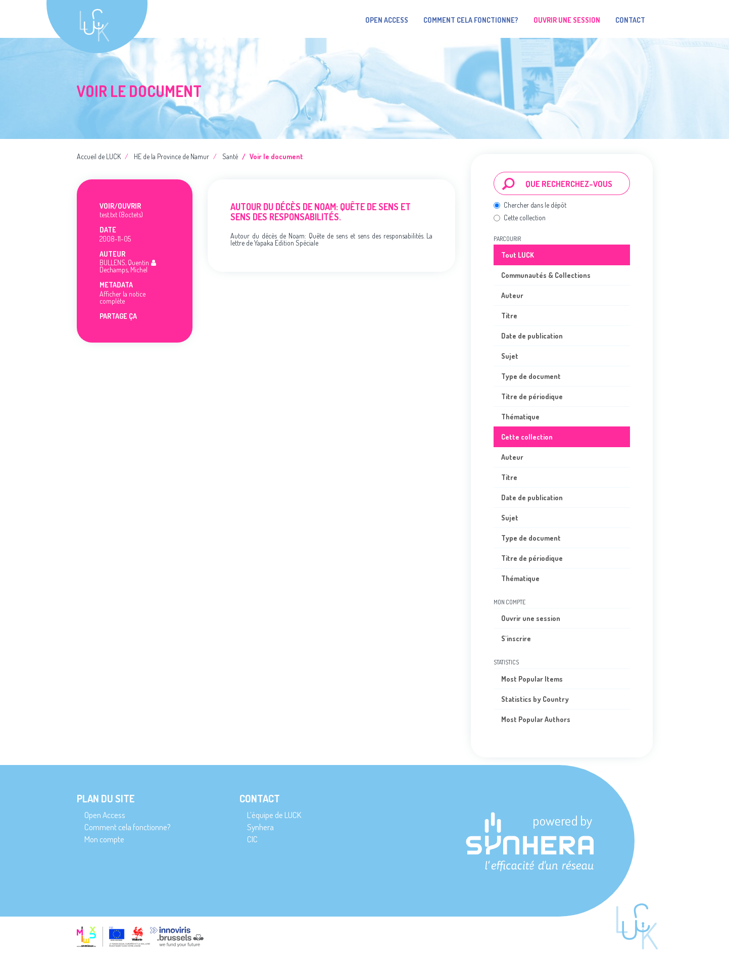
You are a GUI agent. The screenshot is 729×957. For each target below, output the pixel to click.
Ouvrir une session (530, 618)
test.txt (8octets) (121, 214)
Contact (630, 20)
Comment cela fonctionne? (470, 20)
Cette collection (520, 217)
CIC (252, 839)
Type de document (531, 376)
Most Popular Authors (535, 719)
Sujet (509, 356)
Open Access (386, 20)
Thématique (520, 416)
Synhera (260, 827)
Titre (509, 315)
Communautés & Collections (546, 275)
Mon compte (104, 839)
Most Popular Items (532, 679)
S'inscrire (516, 638)
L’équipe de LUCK (274, 814)
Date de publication (532, 335)
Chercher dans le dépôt (530, 205)
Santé (230, 156)
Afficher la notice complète (122, 297)
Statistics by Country (535, 699)
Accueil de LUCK (99, 156)
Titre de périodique (532, 396)
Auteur (512, 295)
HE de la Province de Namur (171, 156)
